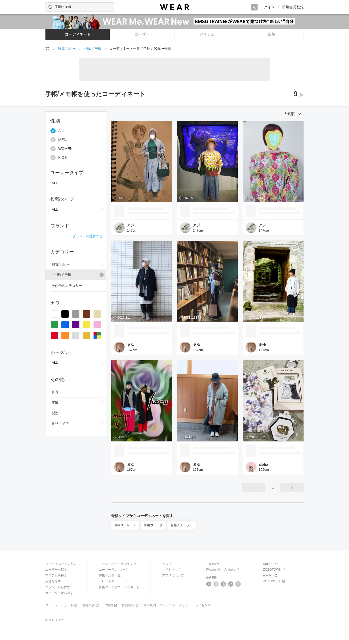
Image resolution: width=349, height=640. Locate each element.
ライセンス (203, 605)
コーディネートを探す (61, 564)
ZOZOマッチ (274, 581)
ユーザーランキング (113, 569)
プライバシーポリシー (175, 605)
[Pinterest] (238, 584)
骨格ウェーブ (153, 525)
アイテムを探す (56, 575)
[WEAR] (174, 7)
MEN (58, 139)
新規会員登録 (293, 7)
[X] (209, 584)
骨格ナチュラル (182, 525)
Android (232, 569)
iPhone (213, 569)
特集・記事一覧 (110, 575)
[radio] (54, 314)
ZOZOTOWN (274, 569)
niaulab (270, 575)
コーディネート (77, 34)
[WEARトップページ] (47, 48)
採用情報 (130, 605)
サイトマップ (171, 569)
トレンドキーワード (113, 581)
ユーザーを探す (56, 569)
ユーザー (142, 34)
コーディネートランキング (117, 564)
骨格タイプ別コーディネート (119, 587)
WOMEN (61, 148)
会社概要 (91, 605)
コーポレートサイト (61, 605)
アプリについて (173, 575)
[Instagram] (216, 584)
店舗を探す (53, 581)
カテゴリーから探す (59, 593)
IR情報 (111, 605)
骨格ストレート (125, 525)
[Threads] (223, 584)
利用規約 (149, 605)
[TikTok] (231, 584)
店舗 (271, 34)
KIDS (58, 157)
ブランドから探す (57, 587)
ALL (57, 130)
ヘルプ (166, 564)
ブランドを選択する (87, 236)
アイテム (207, 34)
